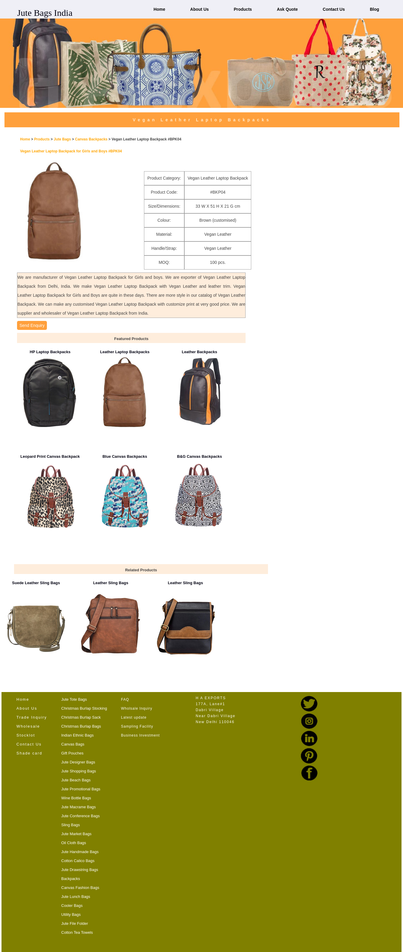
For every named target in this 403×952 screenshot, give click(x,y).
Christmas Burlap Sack (81, 717)
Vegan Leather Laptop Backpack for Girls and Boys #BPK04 (71, 151)
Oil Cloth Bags (73, 843)
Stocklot (25, 735)
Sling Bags (70, 825)
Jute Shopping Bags (78, 771)
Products (243, 9)
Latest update (134, 717)
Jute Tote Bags (74, 699)
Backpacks (70, 878)
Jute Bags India (45, 13)
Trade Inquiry (31, 717)
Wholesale (28, 726)
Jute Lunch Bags (75, 896)
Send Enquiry (32, 325)
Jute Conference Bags (80, 816)
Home (159, 9)
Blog (374, 9)
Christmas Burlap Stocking (84, 708)
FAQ (125, 699)
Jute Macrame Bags (78, 807)
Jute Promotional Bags (80, 789)
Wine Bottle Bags (76, 798)
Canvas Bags (72, 744)
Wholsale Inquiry (136, 708)
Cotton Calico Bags (77, 860)
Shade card (29, 753)
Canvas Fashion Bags (80, 887)
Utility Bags (71, 914)
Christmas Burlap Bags (81, 726)
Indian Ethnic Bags (77, 735)
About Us (199, 9)
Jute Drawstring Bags (79, 869)
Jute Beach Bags (76, 780)
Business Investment (140, 735)
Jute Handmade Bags (80, 852)
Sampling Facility (137, 726)
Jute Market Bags (76, 834)
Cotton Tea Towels (77, 932)
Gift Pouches (72, 753)
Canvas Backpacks (91, 139)
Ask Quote (287, 9)
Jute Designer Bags (78, 762)
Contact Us (334, 9)
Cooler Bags (72, 905)
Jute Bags (62, 139)
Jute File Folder (74, 923)
